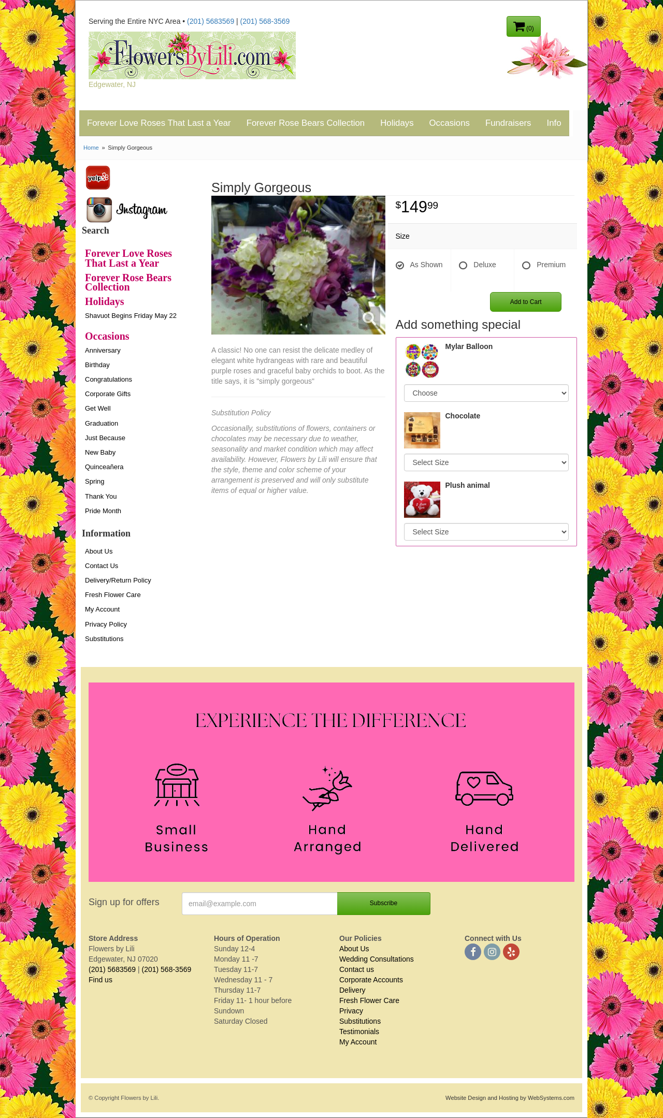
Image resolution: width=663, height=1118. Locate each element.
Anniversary (103, 350)
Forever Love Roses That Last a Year (159, 123)
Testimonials (359, 1031)
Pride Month (103, 511)
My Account (102, 609)
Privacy (351, 1011)
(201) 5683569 (210, 21)
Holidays (396, 123)
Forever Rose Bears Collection (306, 123)
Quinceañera (104, 467)
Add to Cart (526, 302)
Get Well (98, 408)
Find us (100, 980)
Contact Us (101, 566)
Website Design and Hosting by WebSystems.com (509, 1098)
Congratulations (108, 379)
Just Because (105, 438)
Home (91, 147)
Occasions (449, 123)
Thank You (101, 496)
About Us (98, 551)
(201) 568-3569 (265, 21)
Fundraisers (508, 123)
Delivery (352, 990)
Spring (95, 481)
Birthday (97, 365)
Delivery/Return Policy (118, 580)
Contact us (356, 969)
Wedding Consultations (376, 959)
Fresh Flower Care (113, 595)
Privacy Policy (106, 624)
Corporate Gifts (108, 394)
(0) (523, 26)
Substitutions (104, 639)
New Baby (100, 452)
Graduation (101, 423)
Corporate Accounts (371, 980)
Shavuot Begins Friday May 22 (131, 316)
